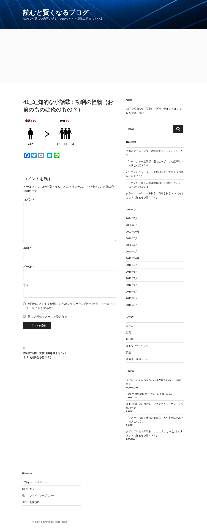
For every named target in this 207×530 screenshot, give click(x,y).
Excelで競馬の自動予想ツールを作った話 (149, 394)
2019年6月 (132, 284)
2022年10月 (132, 231)
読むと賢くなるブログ (56, 12)
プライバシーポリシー (34, 482)
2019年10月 (132, 258)
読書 (128, 352)
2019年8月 (132, 271)
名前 (27, 248)
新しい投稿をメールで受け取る (47, 316)
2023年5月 (132, 225)
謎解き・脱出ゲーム (137, 359)
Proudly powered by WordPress (49, 521)
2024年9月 (132, 218)
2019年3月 (132, 305)
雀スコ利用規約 (31, 502)
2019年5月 (132, 291)
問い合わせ (28, 488)
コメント (29, 199)
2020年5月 (132, 238)
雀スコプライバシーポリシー (38, 495)
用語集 (130, 339)
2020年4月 (132, 245)
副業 (128, 332)
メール (28, 266)
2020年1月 (132, 251)
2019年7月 (132, 278)
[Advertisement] (103, 56)
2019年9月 (132, 264)
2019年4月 (132, 298)
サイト (27, 285)
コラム (130, 325)
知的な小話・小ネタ (137, 345)
